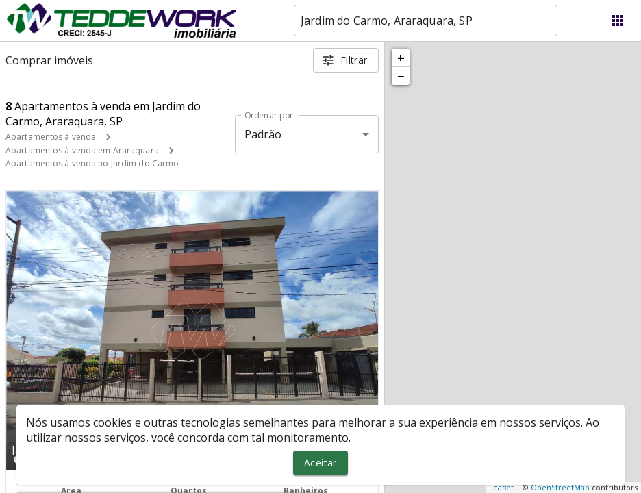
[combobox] (425, 20)
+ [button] (401, 57)
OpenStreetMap (560, 487)
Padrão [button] (263, 134)
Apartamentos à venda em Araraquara (82, 150)
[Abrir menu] (617, 20)
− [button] (400, 76)
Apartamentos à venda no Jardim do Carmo (92, 163)
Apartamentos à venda (50, 136)
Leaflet (501, 487)
